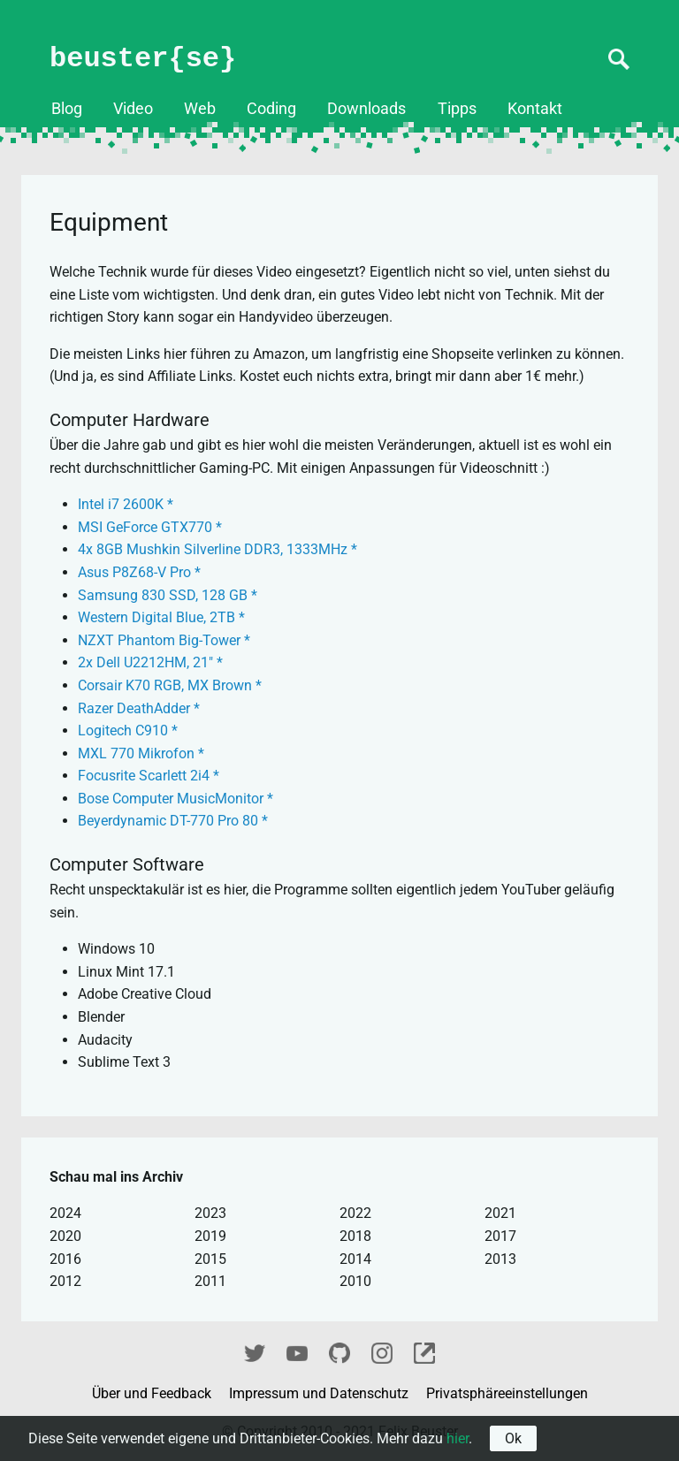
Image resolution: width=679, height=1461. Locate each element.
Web (200, 109)
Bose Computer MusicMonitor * (175, 798)
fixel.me (424, 1351)
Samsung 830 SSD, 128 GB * (167, 595)
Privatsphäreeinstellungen (507, 1393)
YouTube (297, 1351)
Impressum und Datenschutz (320, 1393)
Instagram (382, 1351)
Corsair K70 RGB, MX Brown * (170, 685)
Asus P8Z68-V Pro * (139, 572)
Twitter (254, 1351)
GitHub (339, 1351)
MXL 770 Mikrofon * (141, 753)
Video (133, 109)
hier (457, 1438)
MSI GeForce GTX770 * (150, 527)
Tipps (457, 109)
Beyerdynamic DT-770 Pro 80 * (173, 820)
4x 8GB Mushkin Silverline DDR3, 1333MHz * (217, 549)
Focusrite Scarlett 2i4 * (148, 775)
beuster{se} (143, 58)
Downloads (366, 109)
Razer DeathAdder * (139, 708)
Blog (66, 109)
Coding (271, 109)
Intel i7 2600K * (125, 504)
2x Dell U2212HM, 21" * (150, 662)
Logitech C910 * (128, 730)
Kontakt (534, 109)
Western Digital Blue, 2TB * (161, 617)
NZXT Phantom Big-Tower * (164, 640)
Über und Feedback (153, 1393)
